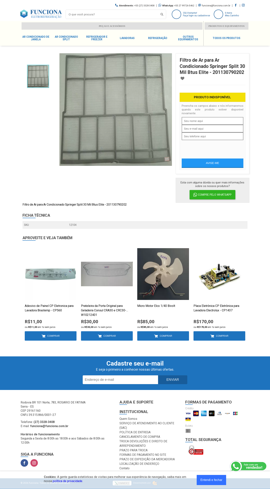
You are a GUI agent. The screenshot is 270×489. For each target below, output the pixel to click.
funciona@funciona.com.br (216, 5)
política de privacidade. (68, 481)
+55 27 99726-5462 (184, 5)
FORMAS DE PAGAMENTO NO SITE (142, 455)
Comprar (53, 335)
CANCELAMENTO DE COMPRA (139, 437)
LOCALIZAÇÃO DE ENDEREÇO (139, 464)
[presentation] (210, 147)
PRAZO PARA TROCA (133, 450)
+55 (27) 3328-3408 (144, 5)
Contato (124, 468)
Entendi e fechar (211, 479)
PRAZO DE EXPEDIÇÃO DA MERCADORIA (147, 459)
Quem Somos (128, 419)
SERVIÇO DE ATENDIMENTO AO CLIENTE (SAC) (146, 425)
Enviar (172, 380)
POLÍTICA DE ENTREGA (135, 432)
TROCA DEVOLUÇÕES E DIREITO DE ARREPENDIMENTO (143, 443)
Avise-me (212, 163)
